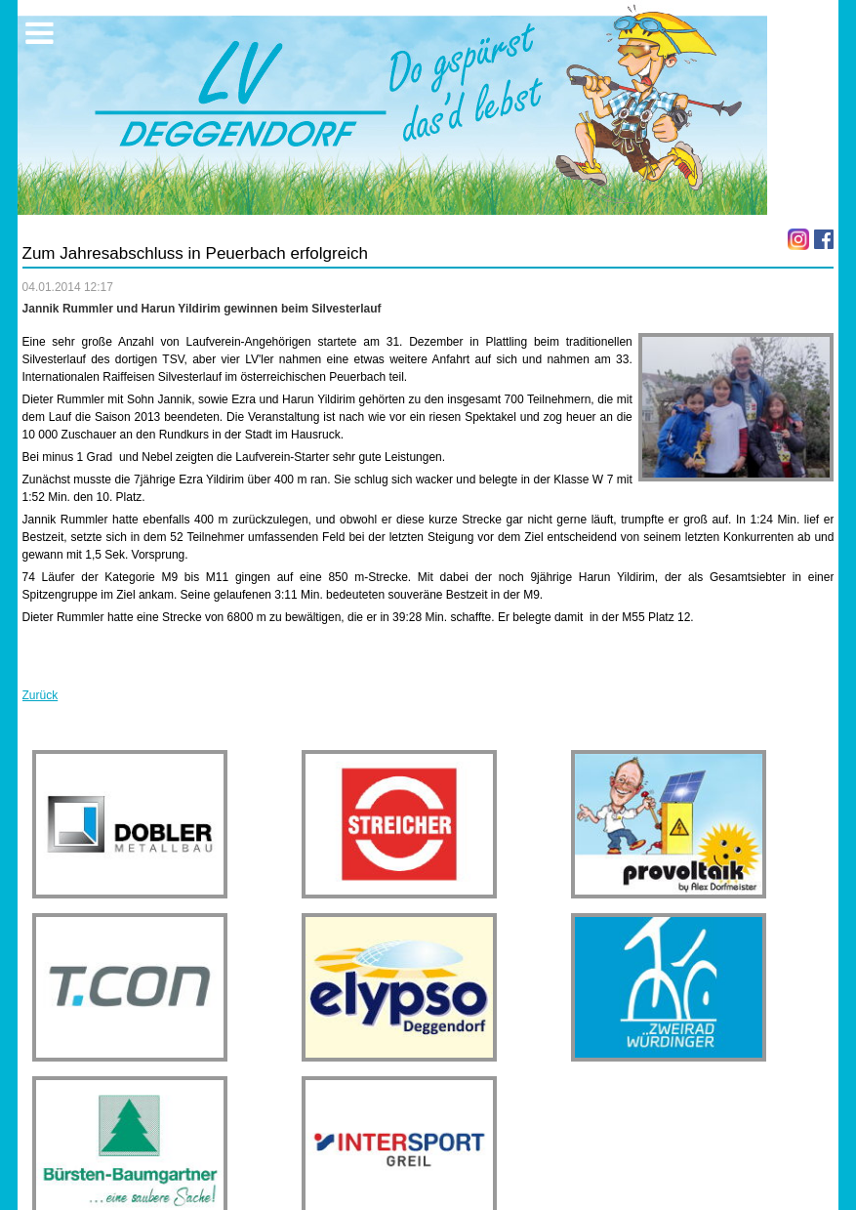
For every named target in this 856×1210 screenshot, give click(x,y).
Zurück (40, 695)
